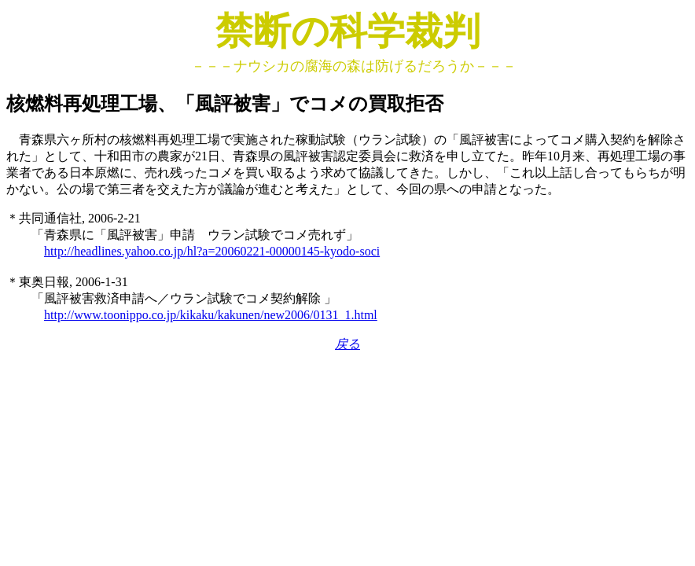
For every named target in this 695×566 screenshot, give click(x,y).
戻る (347, 344)
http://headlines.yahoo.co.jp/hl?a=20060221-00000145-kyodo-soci (212, 251)
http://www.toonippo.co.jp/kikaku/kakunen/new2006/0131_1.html (210, 315)
